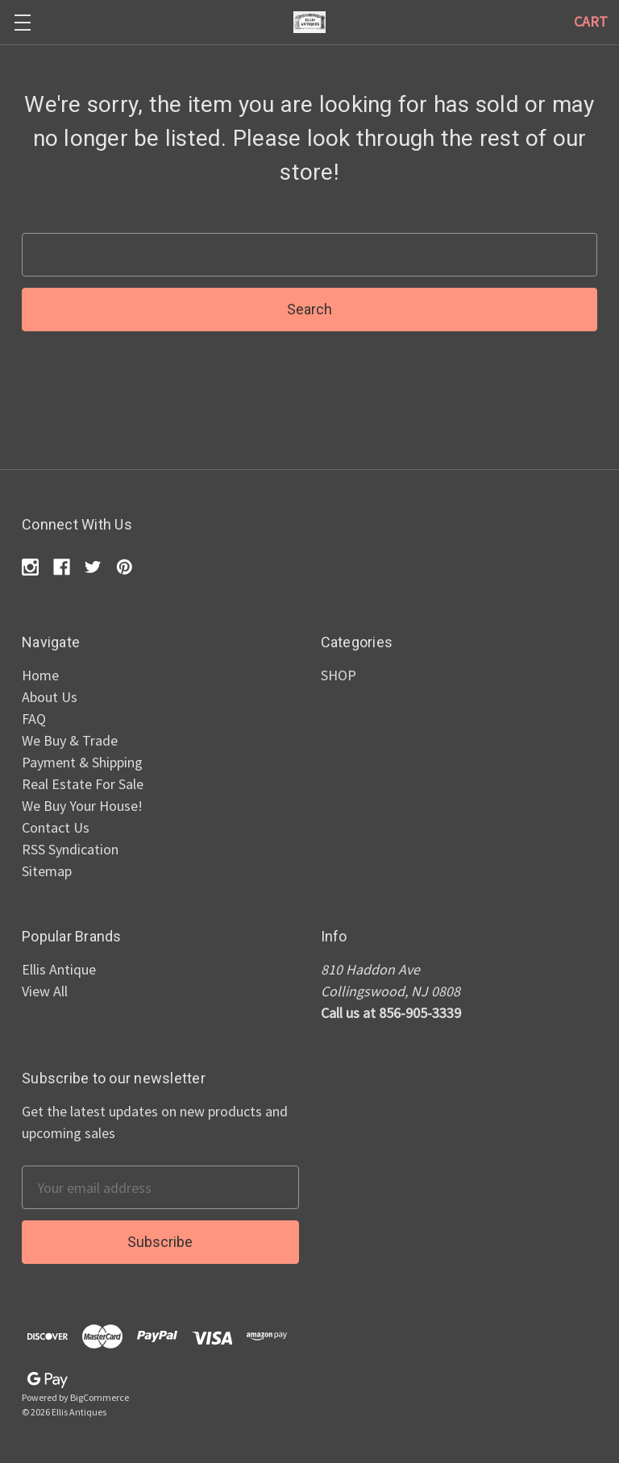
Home (40, 675)
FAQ (34, 718)
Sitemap (47, 871)
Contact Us (55, 827)
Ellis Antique (59, 969)
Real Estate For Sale (82, 784)
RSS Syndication (70, 849)
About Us (49, 697)
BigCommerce (99, 1397)
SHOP (338, 675)
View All (45, 991)
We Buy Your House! (82, 805)
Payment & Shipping (82, 762)
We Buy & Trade (70, 740)
